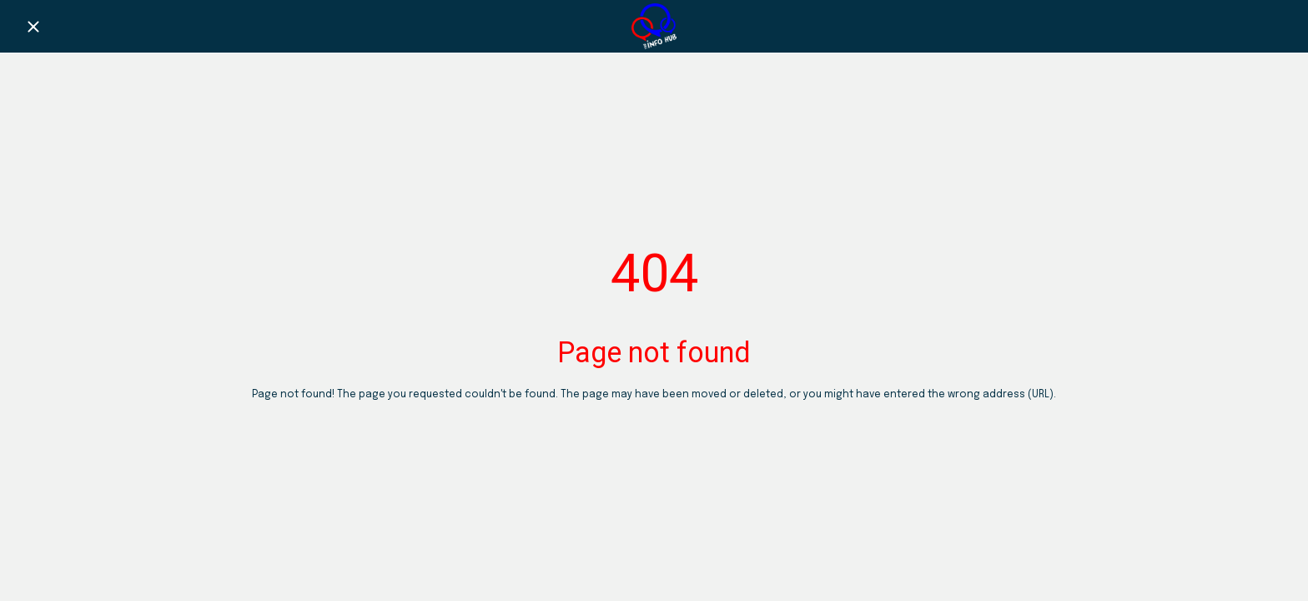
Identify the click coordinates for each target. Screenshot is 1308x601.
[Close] (33, 27)
